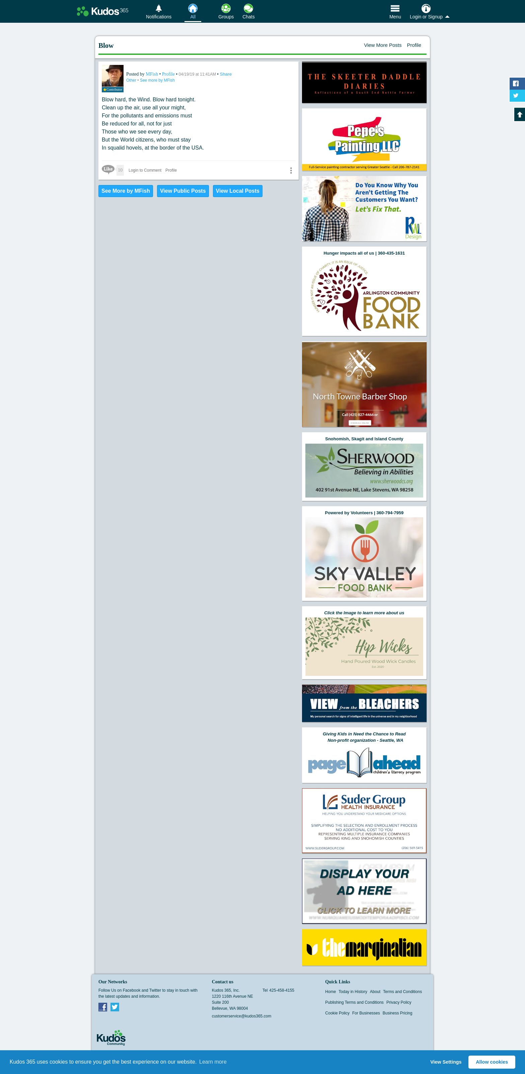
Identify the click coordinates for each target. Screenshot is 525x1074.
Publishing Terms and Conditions (354, 1002)
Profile (414, 45)
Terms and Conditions (402, 991)
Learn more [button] (213, 1062)
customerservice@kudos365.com (242, 1016)
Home (330, 991)
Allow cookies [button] (492, 1062)
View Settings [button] (445, 1062)
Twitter (114, 1007)
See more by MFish (157, 80)
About (375, 991)
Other (131, 80)
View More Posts (382, 45)
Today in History (353, 991)
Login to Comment (145, 170)
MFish (152, 74)
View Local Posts (237, 191)
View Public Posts (183, 191)
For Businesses (366, 1013)
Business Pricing (397, 1013)
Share (226, 74)
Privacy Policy (398, 1002)
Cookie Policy (337, 1013)
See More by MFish (125, 191)
